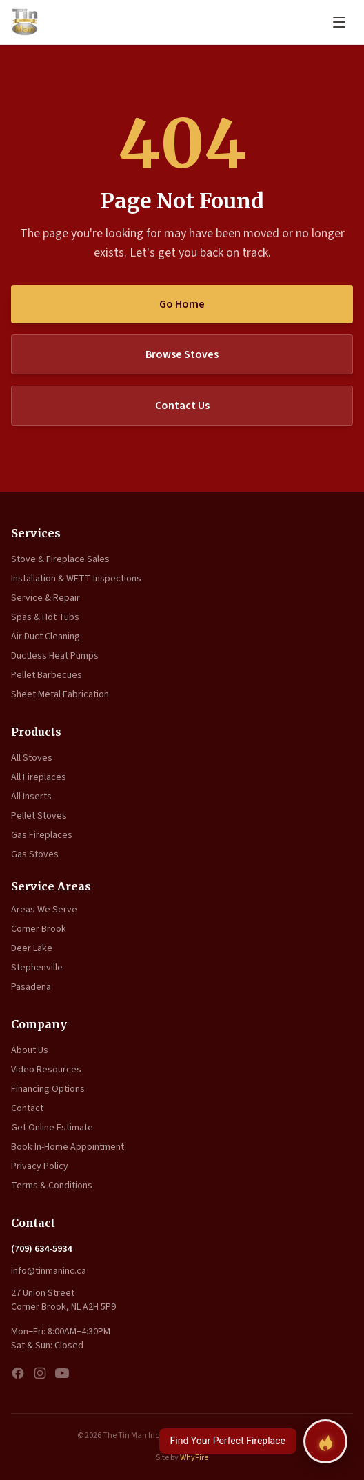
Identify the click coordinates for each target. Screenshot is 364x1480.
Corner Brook (38, 929)
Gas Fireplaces (41, 835)
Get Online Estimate (52, 1127)
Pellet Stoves (39, 816)
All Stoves (31, 758)
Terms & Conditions (51, 1185)
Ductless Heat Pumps (55, 656)
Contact (27, 1108)
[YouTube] (62, 1373)
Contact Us (182, 405)
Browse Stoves (182, 354)
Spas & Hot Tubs (45, 617)
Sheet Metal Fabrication (60, 694)
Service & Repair (45, 598)
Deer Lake (31, 948)
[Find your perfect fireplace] (325, 1441)
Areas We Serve (44, 910)
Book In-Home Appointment (67, 1147)
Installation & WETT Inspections (76, 579)
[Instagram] (40, 1373)
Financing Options (48, 1089)
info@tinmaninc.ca (48, 1271)
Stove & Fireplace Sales (60, 559)
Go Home (182, 304)
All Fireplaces (38, 777)
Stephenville (37, 967)
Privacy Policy (39, 1166)
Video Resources (46, 1070)
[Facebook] (18, 1373)
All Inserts (31, 796)
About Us (29, 1050)
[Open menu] (339, 22)
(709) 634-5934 (41, 1249)
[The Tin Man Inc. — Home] (25, 22)
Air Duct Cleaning (45, 636)
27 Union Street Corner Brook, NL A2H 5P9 (63, 1300)
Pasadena (31, 987)
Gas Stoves (35, 854)
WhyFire (194, 1457)
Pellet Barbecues (46, 675)
